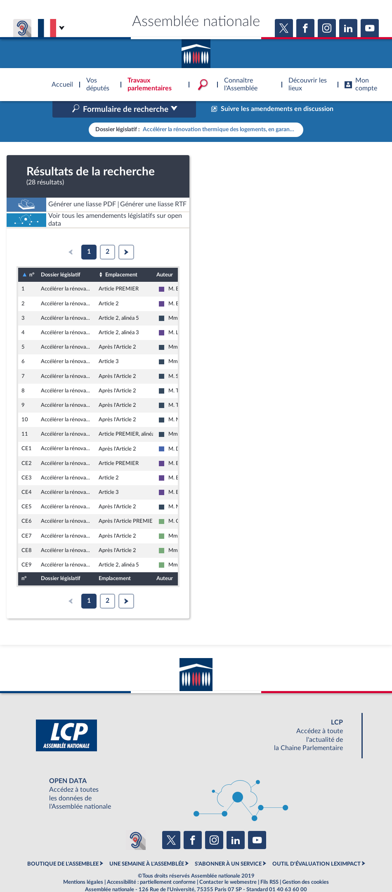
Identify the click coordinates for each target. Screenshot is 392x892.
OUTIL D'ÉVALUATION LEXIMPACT (316, 846)
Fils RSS (269, 864)
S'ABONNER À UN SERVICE (228, 846)
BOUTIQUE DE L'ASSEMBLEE (63, 846)
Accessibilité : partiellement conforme (151, 864)
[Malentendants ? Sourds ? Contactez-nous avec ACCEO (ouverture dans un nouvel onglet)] (136, 822)
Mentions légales (83, 864)
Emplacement (121, 257)
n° (31, 257)
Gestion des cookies (305, 864)
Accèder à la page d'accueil (196, 51)
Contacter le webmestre (228, 864)
